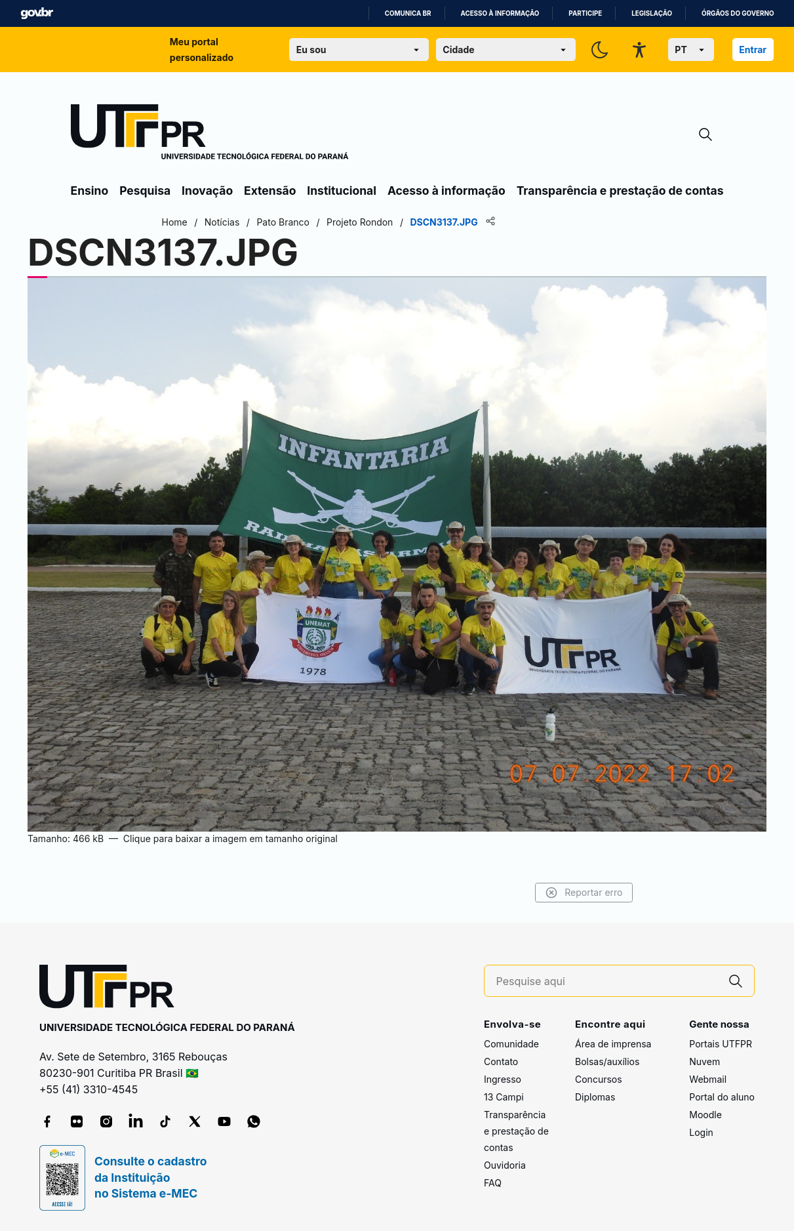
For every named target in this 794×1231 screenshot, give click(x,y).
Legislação (651, 13)
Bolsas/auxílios (607, 1061)
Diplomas (595, 1096)
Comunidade (511, 1043)
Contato (501, 1061)
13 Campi (504, 1096)
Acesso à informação (500, 13)
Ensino (90, 190)
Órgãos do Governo (738, 13)
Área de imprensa (613, 1043)
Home (175, 222)
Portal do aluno (722, 1096)
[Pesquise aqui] (607, 981)
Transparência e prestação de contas (620, 190)
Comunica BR (408, 13)
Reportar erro (584, 892)
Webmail (707, 1079)
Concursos (598, 1079)
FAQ (493, 1182)
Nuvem (704, 1061)
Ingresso (502, 1079)
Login (701, 1132)
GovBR (36, 13)
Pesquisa (144, 190)
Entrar (752, 49)
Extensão (270, 190)
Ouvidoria (505, 1165)
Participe (585, 13)
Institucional (341, 190)
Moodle (705, 1114)
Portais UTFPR (720, 1043)
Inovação (207, 190)
